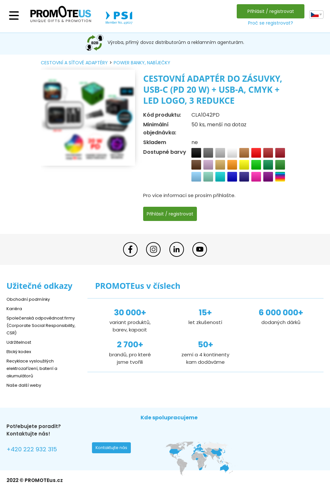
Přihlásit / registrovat (269, 11)
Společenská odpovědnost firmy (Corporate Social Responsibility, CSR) (38, 325)
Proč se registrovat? (268, 23)
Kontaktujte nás (113, 449)
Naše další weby (26, 385)
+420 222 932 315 (35, 450)
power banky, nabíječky (142, 62)
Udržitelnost (20, 342)
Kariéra (14, 308)
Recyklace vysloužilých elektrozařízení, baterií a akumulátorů (35, 368)
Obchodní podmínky (30, 299)
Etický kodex (20, 351)
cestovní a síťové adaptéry (74, 62)
